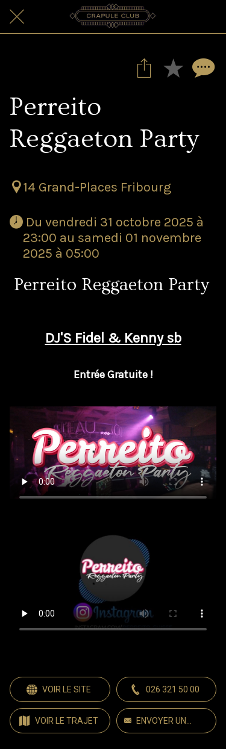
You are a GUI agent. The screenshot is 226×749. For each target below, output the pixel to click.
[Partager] (144, 67)
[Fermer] (17, 17)
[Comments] (201, 67)
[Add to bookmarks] (173, 67)
